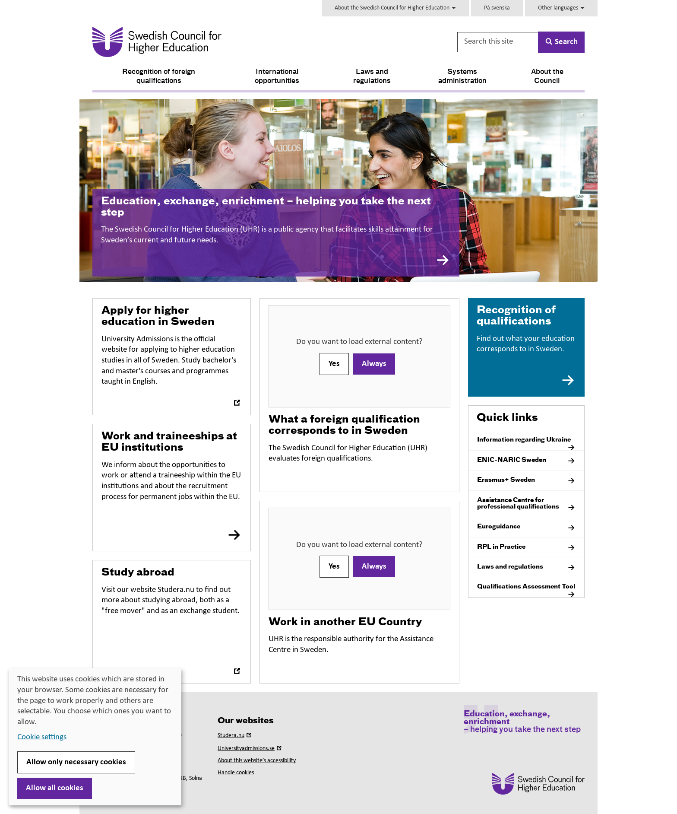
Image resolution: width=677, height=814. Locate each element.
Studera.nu (235, 735)
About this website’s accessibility (257, 760)
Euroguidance (526, 528)
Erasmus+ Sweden (526, 481)
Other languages (561, 8)
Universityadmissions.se (250, 748)
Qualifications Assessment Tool (526, 590)
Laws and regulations (372, 77)
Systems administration (462, 77)
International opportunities (277, 77)
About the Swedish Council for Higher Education (395, 8)
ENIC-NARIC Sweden (526, 461)
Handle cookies (236, 772)
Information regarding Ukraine (526, 443)
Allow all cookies (54, 788)
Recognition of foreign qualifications (158, 77)
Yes (334, 364)
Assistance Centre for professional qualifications (526, 504)
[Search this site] (498, 42)
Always (374, 364)
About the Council (547, 77)
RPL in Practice (526, 548)
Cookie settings (41, 737)
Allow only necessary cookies (76, 762)
